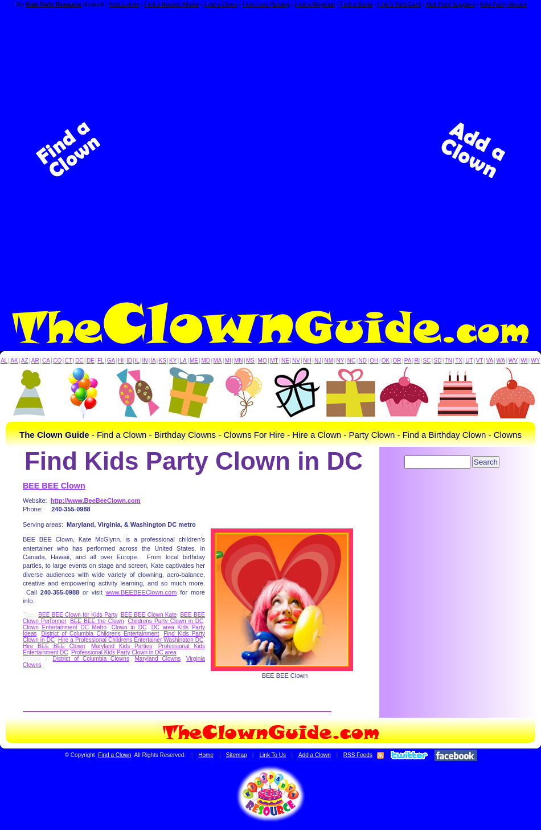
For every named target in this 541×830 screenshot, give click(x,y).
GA (111, 360)
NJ (317, 360)
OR (397, 360)
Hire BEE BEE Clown (54, 646)
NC (351, 360)
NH (307, 360)
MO (262, 360)
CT (68, 360)
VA (490, 360)
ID (129, 360)
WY (535, 360)
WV (513, 360)
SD (438, 360)
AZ (24, 360)
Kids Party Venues (503, 4)
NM (329, 360)
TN (448, 360)
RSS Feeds (357, 755)
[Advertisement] (148, 149)
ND (363, 360)
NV (296, 360)
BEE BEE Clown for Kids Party (77, 615)
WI (523, 360)
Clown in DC (129, 627)
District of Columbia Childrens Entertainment (100, 633)
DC (79, 360)
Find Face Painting (266, 4)
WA (501, 360)
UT (469, 360)
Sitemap (236, 755)
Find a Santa (356, 4)
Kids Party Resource (54, 4)
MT (274, 360)
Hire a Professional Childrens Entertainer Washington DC (130, 640)
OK (386, 360)
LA (183, 360)
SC (427, 360)
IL (137, 360)
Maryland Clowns (158, 659)
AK (14, 360)
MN (238, 360)
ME (194, 360)
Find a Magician (315, 4)
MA (218, 360)
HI (121, 360)
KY (173, 360)
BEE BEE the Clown (97, 621)
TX (458, 360)
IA (152, 360)
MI (228, 360)
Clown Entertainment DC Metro (64, 627)
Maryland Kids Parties (121, 646)
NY (340, 360)
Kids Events (124, 4)
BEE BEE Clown (54, 485)
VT (479, 360)
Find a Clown (220, 4)
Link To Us (273, 755)
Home (206, 755)
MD (206, 360)
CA (46, 360)
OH (374, 360)
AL (4, 360)
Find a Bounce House (171, 4)
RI (417, 360)
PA (408, 360)
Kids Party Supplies (450, 4)
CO (57, 360)
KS (162, 360)
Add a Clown (314, 755)
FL (100, 360)
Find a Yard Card (399, 4)
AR (35, 360)
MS (250, 360)
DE (91, 360)
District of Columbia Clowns (91, 659)
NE (285, 360)
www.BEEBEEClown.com (141, 592)
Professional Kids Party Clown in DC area (124, 652)
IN (144, 360)
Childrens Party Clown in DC (166, 621)
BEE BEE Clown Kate (149, 615)
